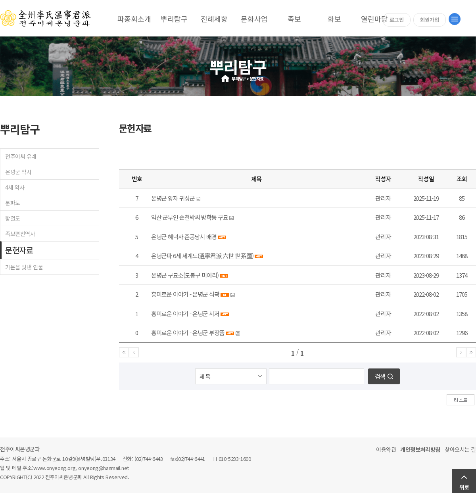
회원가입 (429, 19)
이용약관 (386, 449)
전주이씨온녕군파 (20, 449)
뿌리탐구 (174, 18)
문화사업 (254, 18)
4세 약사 (15, 187)
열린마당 (374, 18)
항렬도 (12, 218)
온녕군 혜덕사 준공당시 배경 (184, 236)
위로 (464, 487)
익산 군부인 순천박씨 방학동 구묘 (189, 217)
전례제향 (214, 18)
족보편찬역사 (20, 234)
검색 (380, 376)
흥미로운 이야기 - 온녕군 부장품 (188, 332)
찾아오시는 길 (460, 449)
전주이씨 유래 (20, 156)
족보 (294, 18)
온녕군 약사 (18, 172)
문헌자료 (19, 250)
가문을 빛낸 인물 (24, 267)
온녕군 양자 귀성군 (173, 198)
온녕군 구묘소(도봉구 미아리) (185, 275)
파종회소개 (134, 18)
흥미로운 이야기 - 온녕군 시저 (185, 313)
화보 (334, 18)
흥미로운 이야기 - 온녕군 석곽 (185, 294)
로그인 (397, 19)
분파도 (12, 203)
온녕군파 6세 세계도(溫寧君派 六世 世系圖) (202, 255)
